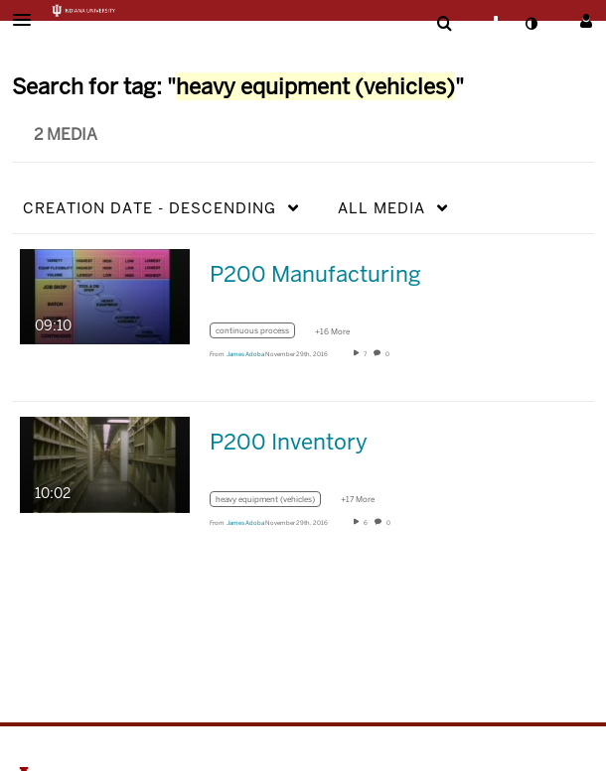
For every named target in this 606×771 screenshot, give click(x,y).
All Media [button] (381, 207)
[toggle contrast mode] (530, 24)
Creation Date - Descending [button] (149, 207)
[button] (28, 20)
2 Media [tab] (65, 134)
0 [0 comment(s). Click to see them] (388, 354)
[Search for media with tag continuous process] (260, 333)
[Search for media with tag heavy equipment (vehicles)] (273, 501)
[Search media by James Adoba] (245, 354)
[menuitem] (444, 24)
